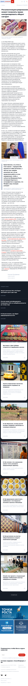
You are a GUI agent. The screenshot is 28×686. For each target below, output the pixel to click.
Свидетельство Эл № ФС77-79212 (8, 665)
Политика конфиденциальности (8, 669)
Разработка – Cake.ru (6, 682)
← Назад (3, 5)
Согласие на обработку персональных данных (12, 657)
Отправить (21, 654)
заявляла (6, 268)
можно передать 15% (10, 219)
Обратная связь (22, 667)
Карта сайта (3, 680)
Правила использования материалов (10, 671)
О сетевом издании (5, 667)
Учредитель (21, 665)
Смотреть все (14, 594)
